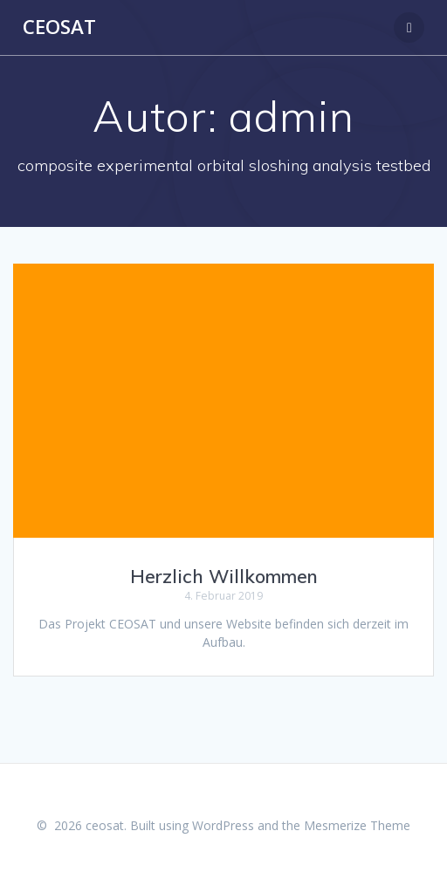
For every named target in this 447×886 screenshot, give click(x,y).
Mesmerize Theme (357, 825)
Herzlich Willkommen (224, 576)
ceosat (59, 27)
